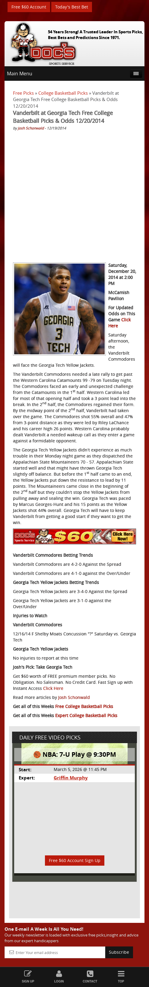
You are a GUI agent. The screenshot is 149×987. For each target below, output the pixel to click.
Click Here (53, 688)
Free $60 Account (28, 7)
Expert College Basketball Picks (86, 715)
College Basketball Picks (63, 93)
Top (121, 976)
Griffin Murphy (71, 778)
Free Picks (23, 93)
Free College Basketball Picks (84, 706)
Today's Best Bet (71, 7)
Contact (90, 976)
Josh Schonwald (31, 128)
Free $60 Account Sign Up (74, 860)
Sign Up (28, 976)
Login (59, 976)
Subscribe (119, 952)
